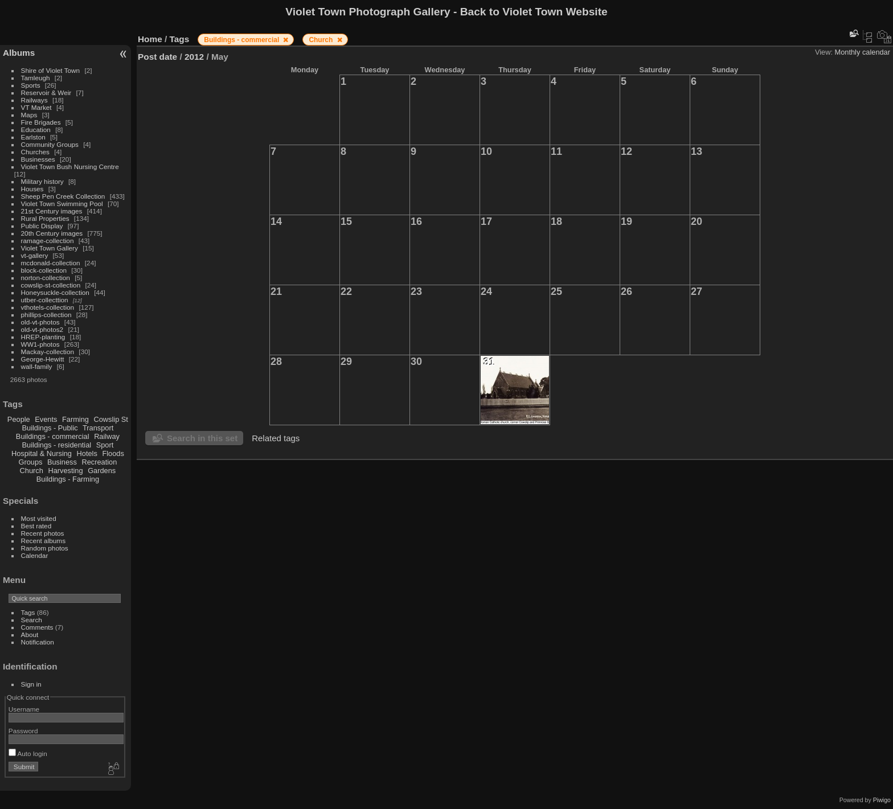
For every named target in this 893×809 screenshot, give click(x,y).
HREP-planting (43, 336)
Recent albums (43, 540)
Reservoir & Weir (46, 92)
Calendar (34, 555)
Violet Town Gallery (49, 248)
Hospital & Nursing (41, 453)
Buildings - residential (57, 445)
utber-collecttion (44, 299)
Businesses (38, 159)
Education (36, 129)
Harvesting (65, 470)
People (18, 419)
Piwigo (882, 799)
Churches (35, 151)
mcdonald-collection (50, 262)
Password (23, 730)
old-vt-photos (40, 322)
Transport (98, 428)
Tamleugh (35, 77)
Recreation (99, 462)
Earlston (33, 137)
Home (150, 39)
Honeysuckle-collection (55, 292)
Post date (157, 56)
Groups (30, 462)
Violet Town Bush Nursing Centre (70, 166)
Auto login (28, 753)
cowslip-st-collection (51, 285)
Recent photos (42, 533)
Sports (30, 85)
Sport (105, 445)
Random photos (44, 548)
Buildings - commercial (52, 436)
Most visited (38, 518)
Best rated (36, 525)
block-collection (44, 270)
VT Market (36, 107)
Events (46, 419)
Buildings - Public (50, 428)
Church (31, 470)
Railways (34, 100)
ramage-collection (47, 240)
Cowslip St (110, 419)
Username (24, 709)
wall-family (36, 366)
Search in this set (202, 438)
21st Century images (52, 211)
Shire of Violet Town (50, 70)
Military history (42, 181)
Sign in (31, 684)
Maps (29, 114)
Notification (37, 642)
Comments (37, 627)
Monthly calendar (862, 52)
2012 (194, 56)
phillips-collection (46, 314)
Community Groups (50, 144)
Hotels (87, 453)
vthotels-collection (48, 307)
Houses (32, 188)
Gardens (102, 470)
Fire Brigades (41, 122)
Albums (19, 53)
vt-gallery (34, 255)
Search (31, 619)
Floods (113, 453)
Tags (28, 612)
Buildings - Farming (67, 479)
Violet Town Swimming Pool (62, 203)
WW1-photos (40, 344)
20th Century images (52, 233)
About (30, 634)
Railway (107, 436)
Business (62, 462)
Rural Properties (45, 218)
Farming (75, 419)
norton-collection (45, 277)
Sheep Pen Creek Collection (63, 196)
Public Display (42, 225)
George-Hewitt (42, 359)
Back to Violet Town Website (534, 12)
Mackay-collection (48, 351)
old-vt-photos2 (42, 329)
